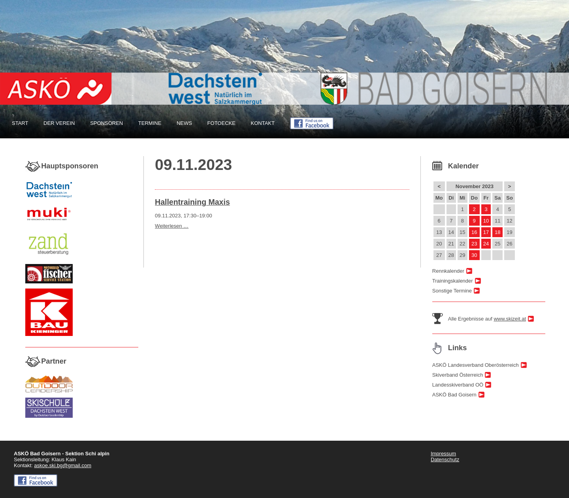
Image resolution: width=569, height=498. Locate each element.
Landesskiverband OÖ (457, 385)
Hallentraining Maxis (192, 202)
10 (486, 221)
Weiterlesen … (171, 226)
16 (474, 232)
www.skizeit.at (510, 319)
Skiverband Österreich (457, 375)
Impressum (443, 453)
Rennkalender (448, 271)
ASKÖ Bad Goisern (454, 395)
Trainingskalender (452, 281)
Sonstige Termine (452, 291)
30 (474, 255)
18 (497, 232)
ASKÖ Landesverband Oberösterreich (475, 365)
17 (486, 232)
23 (474, 244)
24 (486, 244)
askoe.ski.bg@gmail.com (62, 465)
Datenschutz (445, 459)
